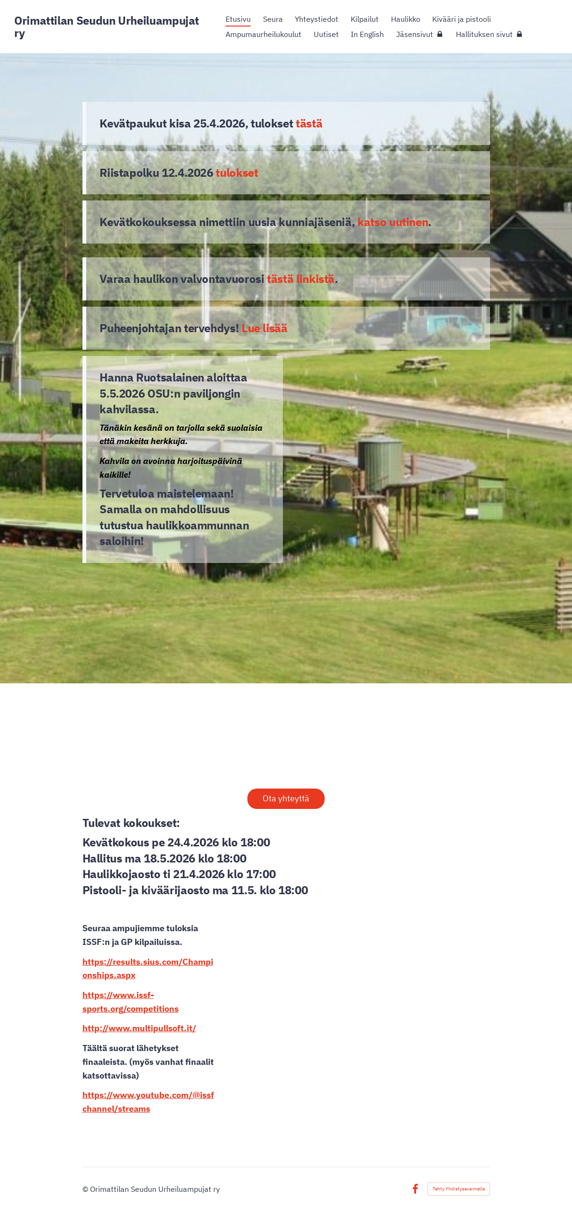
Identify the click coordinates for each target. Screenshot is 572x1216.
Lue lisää (265, 328)
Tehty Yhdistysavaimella (459, 1189)
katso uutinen (392, 221)
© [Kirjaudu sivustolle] (86, 1189)
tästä (309, 123)
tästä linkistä (301, 278)
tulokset (237, 172)
